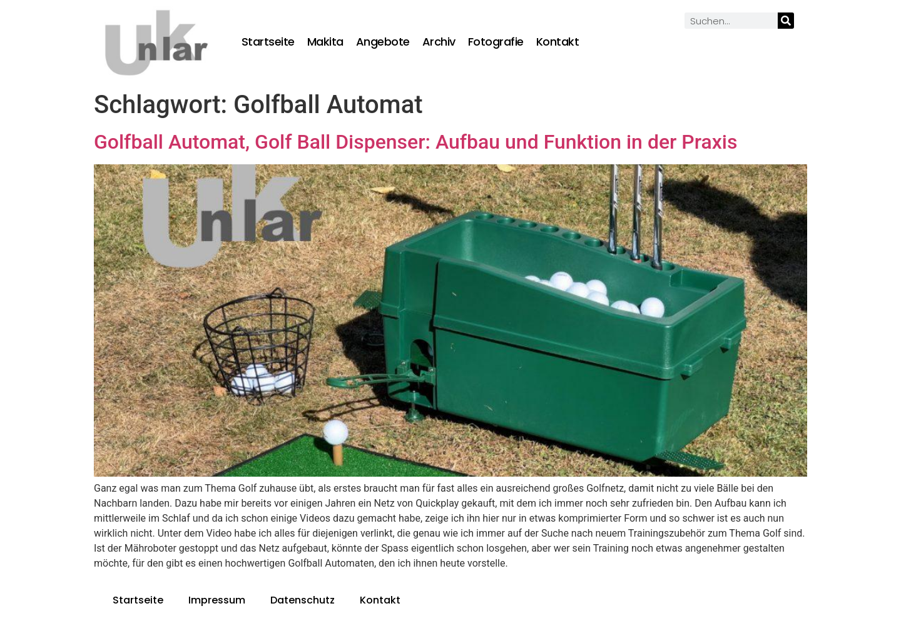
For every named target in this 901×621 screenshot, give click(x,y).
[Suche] (786, 20)
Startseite (268, 42)
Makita (325, 42)
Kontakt (557, 42)
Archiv (439, 42)
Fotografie (496, 42)
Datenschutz (302, 600)
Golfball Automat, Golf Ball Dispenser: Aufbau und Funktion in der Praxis (415, 142)
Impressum (216, 600)
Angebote (383, 42)
